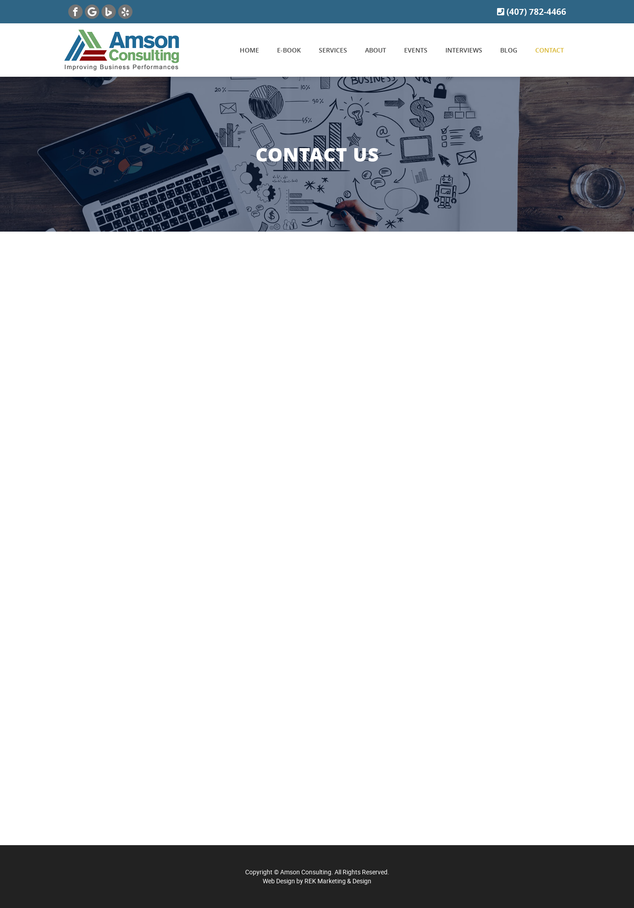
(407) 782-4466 (531, 12)
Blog (508, 50)
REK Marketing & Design (337, 881)
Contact (549, 50)
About (375, 50)
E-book (289, 50)
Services (333, 50)
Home (249, 50)
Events (415, 50)
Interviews (463, 50)
